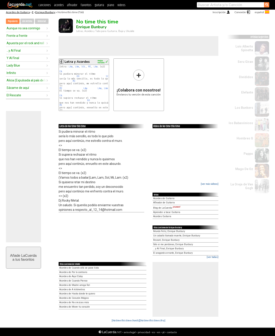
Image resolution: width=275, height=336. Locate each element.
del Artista (27, 21)
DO (78, 76)
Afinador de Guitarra (164, 202)
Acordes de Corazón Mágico (74, 298)
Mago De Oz (244, 169)
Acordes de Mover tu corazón (74, 306)
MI (89, 66)
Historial (42, 21)
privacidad (144, 332)
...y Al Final (14, 50)
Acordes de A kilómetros (72, 289)
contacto (172, 332)
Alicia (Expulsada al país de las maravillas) (26, 80)
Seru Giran (245, 61)
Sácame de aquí (18, 88)
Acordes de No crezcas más (74, 302)
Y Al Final (13, 58)
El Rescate (14, 95)
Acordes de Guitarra (18, 12)
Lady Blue (13, 65)
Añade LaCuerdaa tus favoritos (23, 257)
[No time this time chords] (126, 320)
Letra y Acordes (77, 62)
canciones (44, 5)
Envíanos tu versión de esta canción (139, 82)
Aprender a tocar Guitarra (166, 212)
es (153, 332)
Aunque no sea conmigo (23, 28)
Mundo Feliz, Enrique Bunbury (169, 231)
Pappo (248, 153)
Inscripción (219, 12)
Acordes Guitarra (162, 216)
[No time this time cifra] (152, 320)
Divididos (246, 77)
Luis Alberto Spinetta (244, 48)
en (158, 332)
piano (110, 5)
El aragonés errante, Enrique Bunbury (173, 253)
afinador (72, 5)
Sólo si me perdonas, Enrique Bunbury (173, 244)
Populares (13, 21)
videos (121, 5)
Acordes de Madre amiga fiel (74, 285)
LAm (70, 66)
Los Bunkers (244, 107)
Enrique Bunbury (45, 12)
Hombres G (245, 138)
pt (163, 332)
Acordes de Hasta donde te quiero (77, 293)
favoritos (86, 5)
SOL (83, 66)
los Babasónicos (241, 123)
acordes (59, 5)
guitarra (99, 5)
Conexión (240, 12)
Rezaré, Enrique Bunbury (166, 240)
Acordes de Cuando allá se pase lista (79, 267)
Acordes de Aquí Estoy (71, 276)
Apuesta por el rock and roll (25, 43)
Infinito (11, 73)
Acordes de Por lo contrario (73, 272)
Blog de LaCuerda (166, 207)
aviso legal (130, 332)
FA (60, 71)
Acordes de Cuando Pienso (73, 280)
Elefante (247, 92)
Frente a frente (17, 35)
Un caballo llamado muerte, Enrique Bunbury (176, 235)
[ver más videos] (209, 183)
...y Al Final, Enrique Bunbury (168, 248)
